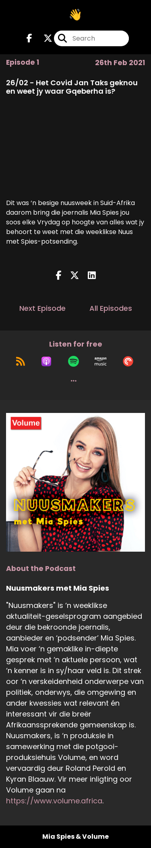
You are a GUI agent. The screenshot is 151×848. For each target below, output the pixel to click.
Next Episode (42, 308)
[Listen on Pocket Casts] (128, 361)
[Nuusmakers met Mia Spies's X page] (43, 38)
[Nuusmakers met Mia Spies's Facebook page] (29, 38)
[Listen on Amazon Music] (101, 361)
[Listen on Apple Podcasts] (46, 361)
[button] (73, 380)
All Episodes (110, 308)
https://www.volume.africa (54, 801)
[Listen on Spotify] (73, 361)
